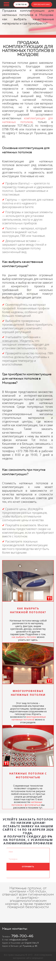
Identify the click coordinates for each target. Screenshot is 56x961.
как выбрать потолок (24, 637)
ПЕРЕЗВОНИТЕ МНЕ (42, 4)
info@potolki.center (18, 940)
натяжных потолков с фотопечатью (26, 803)
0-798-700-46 (21, 4)
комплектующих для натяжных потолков (27, 120)
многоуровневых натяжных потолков (28, 718)
